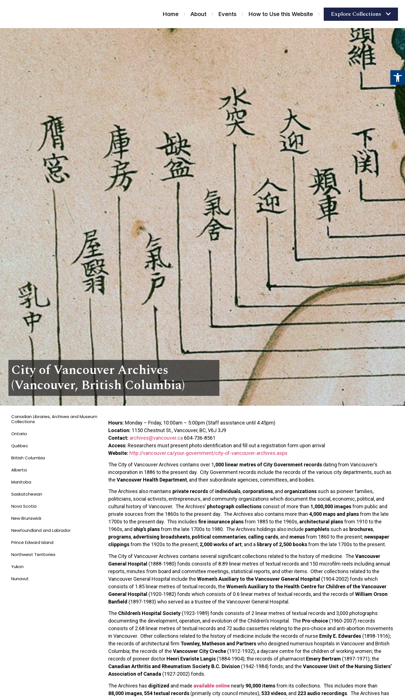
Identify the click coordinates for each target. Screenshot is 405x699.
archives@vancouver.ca (156, 438)
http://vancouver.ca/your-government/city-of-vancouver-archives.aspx (208, 453)
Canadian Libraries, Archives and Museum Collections (54, 419)
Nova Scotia (24, 506)
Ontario (19, 434)
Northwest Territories (33, 554)
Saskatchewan (26, 494)
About (198, 14)
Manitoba (21, 482)
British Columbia (28, 458)
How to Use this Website (280, 14)
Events (227, 14)
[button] (397, 77)
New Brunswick (26, 518)
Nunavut (20, 579)
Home (171, 14)
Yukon (17, 566)
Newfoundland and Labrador (41, 530)
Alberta (19, 470)
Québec (19, 446)
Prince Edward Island (32, 542)
